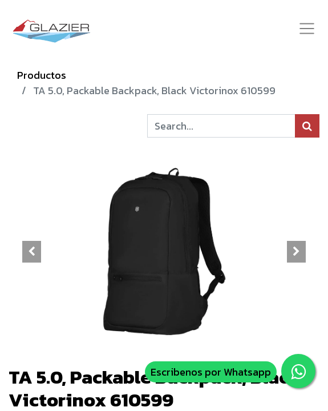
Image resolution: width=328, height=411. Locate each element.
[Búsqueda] (307, 126)
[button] (32, 252)
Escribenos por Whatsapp (211, 372)
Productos (41, 75)
